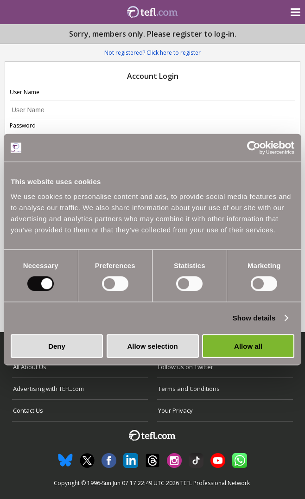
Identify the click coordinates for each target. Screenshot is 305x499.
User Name (24, 92)
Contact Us (28, 410)
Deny (56, 346)
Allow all (248, 346)
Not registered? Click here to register (152, 53)
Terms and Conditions (189, 388)
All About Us (29, 367)
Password (23, 125)
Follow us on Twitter (185, 367)
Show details (254, 318)
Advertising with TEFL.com (48, 388)
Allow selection (152, 346)
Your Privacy (175, 410)
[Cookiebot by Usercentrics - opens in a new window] (253, 148)
